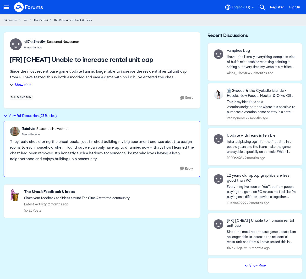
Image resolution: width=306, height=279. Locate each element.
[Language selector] (240, 7)
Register (277, 7)
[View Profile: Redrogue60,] (218, 94)
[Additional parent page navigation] (25, 20)
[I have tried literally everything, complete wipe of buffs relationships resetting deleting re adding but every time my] (261, 62)
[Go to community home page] (28, 7)
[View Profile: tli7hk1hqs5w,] (218, 224)
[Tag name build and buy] (21, 97)
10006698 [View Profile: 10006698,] (234, 158)
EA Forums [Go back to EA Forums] (10, 20)
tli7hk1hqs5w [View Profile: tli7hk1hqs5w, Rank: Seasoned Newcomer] (35, 42)
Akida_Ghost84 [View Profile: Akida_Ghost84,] (238, 73)
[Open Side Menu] (6, 7)
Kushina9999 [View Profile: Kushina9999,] (236, 203)
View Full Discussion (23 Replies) (30, 116)
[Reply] (186, 98)
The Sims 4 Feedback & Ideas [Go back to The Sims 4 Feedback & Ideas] (73, 20)
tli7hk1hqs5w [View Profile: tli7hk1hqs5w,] (237, 248)
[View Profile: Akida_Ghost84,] (218, 54)
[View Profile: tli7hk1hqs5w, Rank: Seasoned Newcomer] (16, 44)
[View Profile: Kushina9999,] (218, 179)
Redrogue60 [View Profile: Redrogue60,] (236, 118)
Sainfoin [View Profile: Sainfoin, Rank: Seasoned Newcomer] (28, 128)
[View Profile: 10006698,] (218, 139)
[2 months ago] (262, 73)
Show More (20, 85)
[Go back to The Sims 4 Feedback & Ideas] (77, 191)
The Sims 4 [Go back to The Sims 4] (41, 20)
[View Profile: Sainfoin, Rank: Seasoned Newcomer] (15, 131)
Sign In (294, 7)
